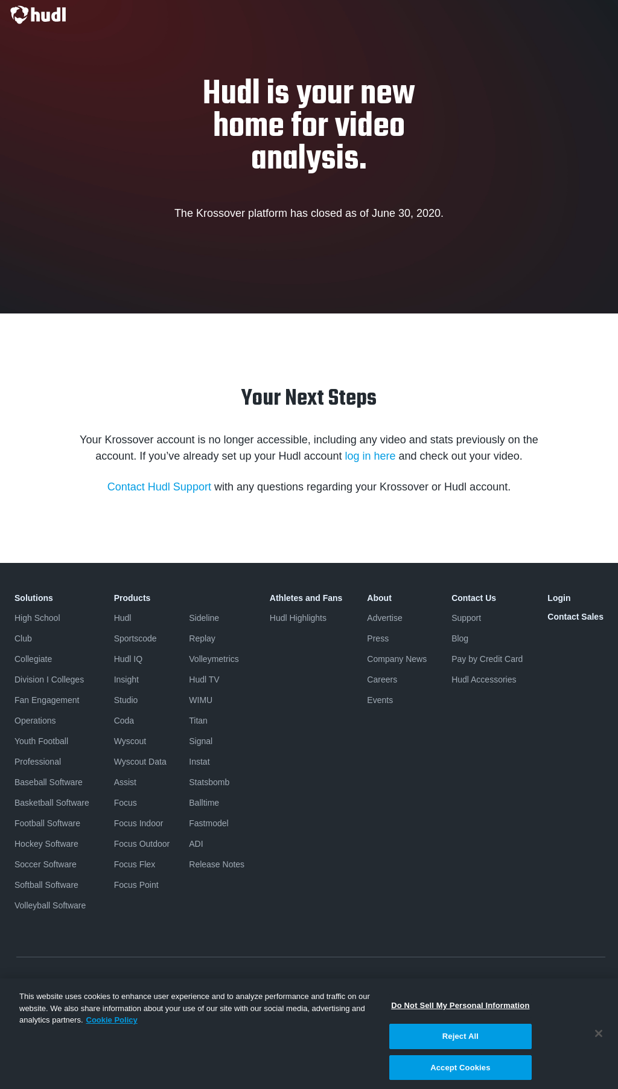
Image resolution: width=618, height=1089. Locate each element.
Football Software (47, 823)
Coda (124, 720)
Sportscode (135, 638)
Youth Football (41, 741)
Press (378, 638)
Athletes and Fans (306, 598)
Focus (125, 803)
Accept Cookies (460, 1071)
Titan (198, 720)
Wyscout (130, 741)
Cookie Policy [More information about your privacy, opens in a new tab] (112, 1024)
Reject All (460, 1039)
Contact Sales (575, 617)
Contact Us (473, 598)
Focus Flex (134, 864)
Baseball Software (48, 782)
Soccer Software (45, 864)
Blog (459, 638)
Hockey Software (46, 844)
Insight (126, 679)
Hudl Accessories (483, 679)
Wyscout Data (140, 761)
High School (37, 618)
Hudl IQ (128, 659)
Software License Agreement (209, 981)
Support (466, 618)
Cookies (458, 981)
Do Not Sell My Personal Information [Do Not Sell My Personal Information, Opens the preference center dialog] (460, 1009)
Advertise (384, 618)
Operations (35, 720)
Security (500, 981)
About (379, 598)
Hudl (123, 618)
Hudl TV (204, 679)
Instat (199, 761)
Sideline (204, 618)
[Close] (598, 1038)
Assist (125, 782)
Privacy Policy (38, 981)
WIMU (200, 700)
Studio (126, 700)
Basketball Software (51, 803)
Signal (200, 741)
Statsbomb (209, 782)
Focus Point (136, 885)
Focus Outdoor (142, 844)
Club (23, 638)
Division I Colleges (49, 679)
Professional (37, 761)
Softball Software (46, 885)
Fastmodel (208, 823)
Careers (382, 679)
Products (132, 598)
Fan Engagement (46, 700)
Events (380, 700)
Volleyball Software (50, 905)
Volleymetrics (213, 659)
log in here (370, 456)
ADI (196, 844)
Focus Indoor (139, 823)
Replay (202, 638)
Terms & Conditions (112, 981)
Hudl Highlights (298, 618)
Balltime (204, 803)
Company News (397, 659)
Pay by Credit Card (487, 659)
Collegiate (33, 659)
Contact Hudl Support (159, 487)
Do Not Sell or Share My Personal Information (351, 981)
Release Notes (216, 864)
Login (558, 598)
